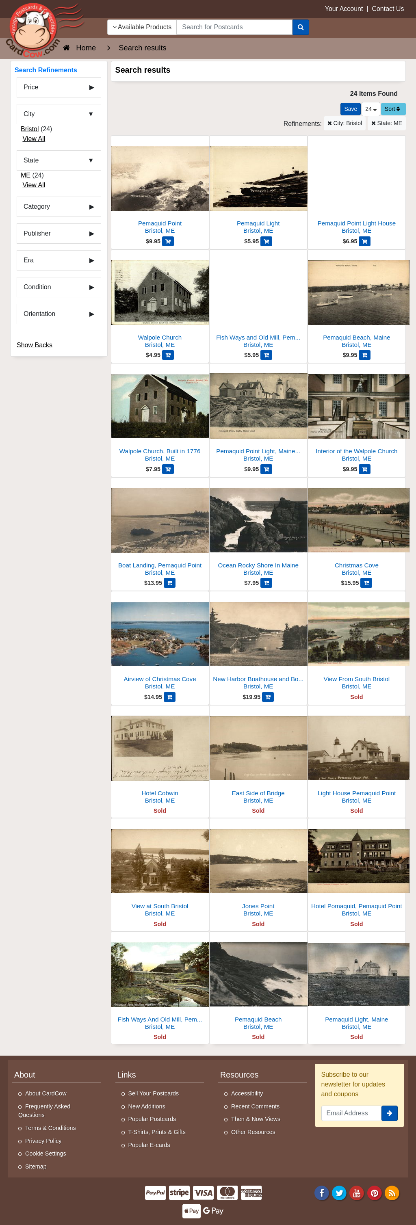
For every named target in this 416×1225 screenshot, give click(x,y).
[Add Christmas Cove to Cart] (366, 583)
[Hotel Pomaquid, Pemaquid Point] (356, 869)
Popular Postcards (152, 1119)
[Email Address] (351, 1113)
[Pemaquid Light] (258, 187)
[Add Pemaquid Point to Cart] (168, 241)
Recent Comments (255, 1106)
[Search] (300, 27)
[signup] (389, 1113)
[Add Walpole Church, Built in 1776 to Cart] (168, 469)
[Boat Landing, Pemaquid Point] (160, 529)
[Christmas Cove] (356, 529)
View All (33, 138)
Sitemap (36, 1166)
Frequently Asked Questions (44, 1111)
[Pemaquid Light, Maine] (356, 983)
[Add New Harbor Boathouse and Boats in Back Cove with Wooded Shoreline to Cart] (268, 697)
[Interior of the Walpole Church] (356, 415)
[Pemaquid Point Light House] (356, 187)
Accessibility (247, 1093)
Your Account (344, 8)
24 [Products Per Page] (370, 109)
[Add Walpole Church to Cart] (168, 355)
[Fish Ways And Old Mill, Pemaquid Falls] (160, 983)
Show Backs (34, 345)
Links (126, 1074)
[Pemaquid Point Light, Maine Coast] (258, 415)
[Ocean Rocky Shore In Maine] (258, 529)
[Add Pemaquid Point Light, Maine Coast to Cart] (266, 469)
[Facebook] (321, 1192)
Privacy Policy (43, 1141)
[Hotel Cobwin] (160, 757)
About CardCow (46, 1093)
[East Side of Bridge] (258, 757)
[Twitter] (339, 1192)
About (24, 1074)
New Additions (146, 1106)
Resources (239, 1074)
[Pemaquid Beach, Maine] (356, 301)
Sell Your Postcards (153, 1093)
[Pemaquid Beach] (258, 983)
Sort (392, 109)
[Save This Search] (350, 109)
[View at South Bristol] (160, 869)
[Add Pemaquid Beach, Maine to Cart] (364, 355)
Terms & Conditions (50, 1128)
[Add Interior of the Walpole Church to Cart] (364, 469)
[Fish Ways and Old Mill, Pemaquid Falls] (258, 301)
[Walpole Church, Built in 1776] (160, 415)
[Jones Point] (258, 869)
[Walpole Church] (160, 301)
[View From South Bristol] (356, 642)
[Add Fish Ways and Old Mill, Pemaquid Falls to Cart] (266, 355)
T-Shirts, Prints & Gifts (157, 1132)
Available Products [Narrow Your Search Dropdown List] (142, 27)
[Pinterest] (374, 1192)
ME (25, 175)
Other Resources (253, 1132)
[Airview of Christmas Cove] (160, 642)
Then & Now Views (255, 1119)
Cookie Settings (45, 1153)
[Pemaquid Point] (160, 187)
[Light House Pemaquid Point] (356, 757)
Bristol (30, 129)
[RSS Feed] (392, 1192)
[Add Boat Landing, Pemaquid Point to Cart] (170, 583)
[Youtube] (357, 1192)
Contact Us (388, 8)
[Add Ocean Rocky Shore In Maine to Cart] (266, 583)
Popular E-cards (149, 1145)
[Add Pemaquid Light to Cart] (266, 241)
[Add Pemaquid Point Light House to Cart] (364, 241)
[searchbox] (234, 27)
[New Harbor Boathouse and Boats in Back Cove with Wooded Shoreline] (258, 642)
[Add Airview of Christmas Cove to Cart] (170, 697)
